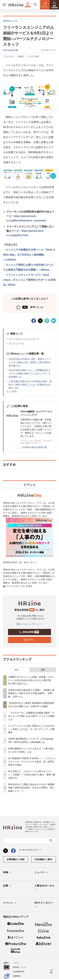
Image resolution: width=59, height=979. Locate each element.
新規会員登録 (29, 632)
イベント (10, 903)
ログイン (29, 639)
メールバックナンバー (29, 624)
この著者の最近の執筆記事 (33, 447)
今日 (16, 670)
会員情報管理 (18, 972)
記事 (7, 885)
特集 (7, 872)
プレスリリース (16, 343)
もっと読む (11, 391)
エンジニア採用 (33, 56)
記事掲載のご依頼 (15, 859)
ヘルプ (16, 963)
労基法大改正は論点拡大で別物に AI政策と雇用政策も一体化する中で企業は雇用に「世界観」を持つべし (31, 693)
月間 (43, 670)
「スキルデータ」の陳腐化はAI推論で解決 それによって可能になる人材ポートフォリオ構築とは (31, 716)
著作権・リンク (19, 967)
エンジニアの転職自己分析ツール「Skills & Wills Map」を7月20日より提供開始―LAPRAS (29, 254)
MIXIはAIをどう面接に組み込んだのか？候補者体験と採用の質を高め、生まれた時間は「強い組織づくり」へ (31, 787)
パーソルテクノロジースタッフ (24, 339)
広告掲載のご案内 (43, 859)
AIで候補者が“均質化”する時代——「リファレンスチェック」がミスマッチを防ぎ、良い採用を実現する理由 (32, 761)
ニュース (41, 872)
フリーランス (9, 56)
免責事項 (17, 976)
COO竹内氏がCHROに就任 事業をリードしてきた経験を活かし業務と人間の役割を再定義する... (30, 362)
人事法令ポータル (44, 887)
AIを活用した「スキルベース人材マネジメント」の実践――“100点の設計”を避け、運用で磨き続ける (31, 774)
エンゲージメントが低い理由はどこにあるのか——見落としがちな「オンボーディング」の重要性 (31, 729)
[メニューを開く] (4, 4)
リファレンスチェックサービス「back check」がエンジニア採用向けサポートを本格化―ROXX (29, 279)
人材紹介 (21, 56)
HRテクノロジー (43, 904)
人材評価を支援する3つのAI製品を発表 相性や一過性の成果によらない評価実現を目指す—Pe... (30, 384)
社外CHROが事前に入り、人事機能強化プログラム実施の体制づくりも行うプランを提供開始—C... (30, 373)
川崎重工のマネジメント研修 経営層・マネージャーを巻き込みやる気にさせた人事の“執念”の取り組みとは (31, 680)
